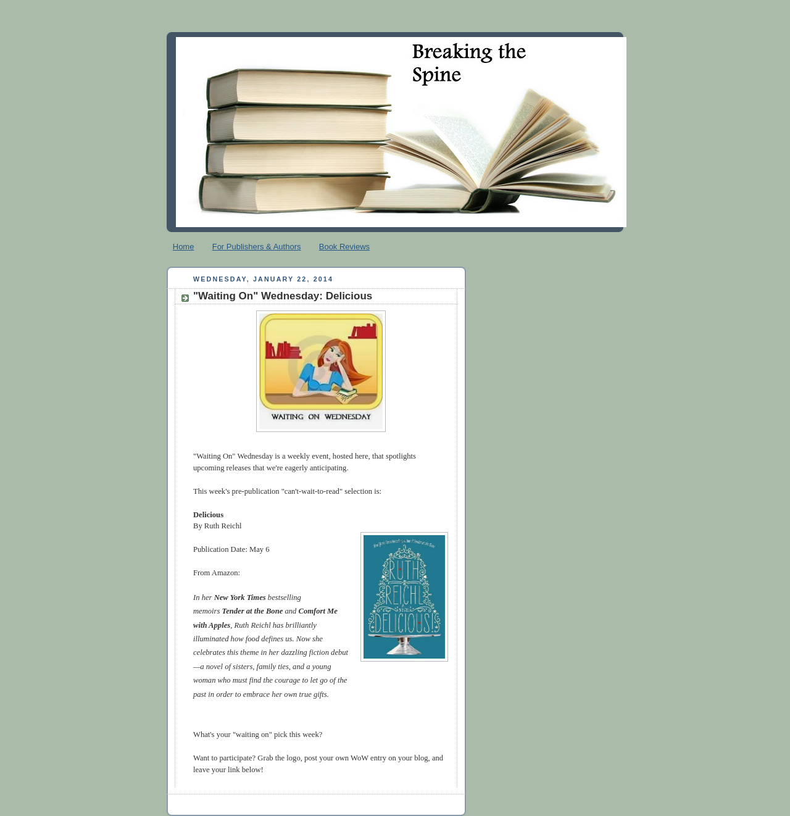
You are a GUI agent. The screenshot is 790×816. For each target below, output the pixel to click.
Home (183, 246)
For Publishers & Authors (256, 246)
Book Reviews (344, 246)
